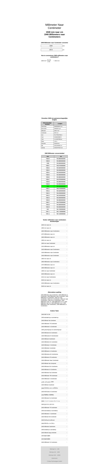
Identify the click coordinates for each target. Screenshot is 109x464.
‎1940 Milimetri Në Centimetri (48, 416)
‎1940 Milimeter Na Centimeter (49, 372)
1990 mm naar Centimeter (48, 271)
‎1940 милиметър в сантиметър (49, 317)
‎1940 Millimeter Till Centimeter (49, 375)
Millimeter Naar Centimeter (54, 26)
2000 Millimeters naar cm (48, 274)
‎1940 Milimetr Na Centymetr (48, 363)
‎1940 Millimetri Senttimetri (48, 339)
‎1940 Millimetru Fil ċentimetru (49, 357)
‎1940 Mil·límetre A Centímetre (49, 391)
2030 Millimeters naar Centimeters (50, 283)
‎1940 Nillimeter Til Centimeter (49, 323)
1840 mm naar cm (46, 225)
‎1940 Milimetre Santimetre (48, 426)
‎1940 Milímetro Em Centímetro (49, 366)
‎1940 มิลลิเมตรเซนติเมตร (48, 420)
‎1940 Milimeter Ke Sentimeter (49, 398)
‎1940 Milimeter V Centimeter (48, 413)
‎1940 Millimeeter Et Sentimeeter (49, 336)
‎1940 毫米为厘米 (45, 435)
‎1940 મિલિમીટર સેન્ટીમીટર (47, 423)
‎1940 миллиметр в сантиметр (49, 410)
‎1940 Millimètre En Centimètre (49, 342)
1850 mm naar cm (46, 228)
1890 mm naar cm (46, 240)
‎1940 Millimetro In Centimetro (49, 351)
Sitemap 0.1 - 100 (54, 449)
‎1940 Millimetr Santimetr (47, 385)
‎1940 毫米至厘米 (45, 439)
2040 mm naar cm (46, 286)
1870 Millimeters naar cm (48, 234)
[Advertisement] (54, 10)
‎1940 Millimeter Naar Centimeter (50, 360)
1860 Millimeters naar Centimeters (50, 231)
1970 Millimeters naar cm (48, 264)
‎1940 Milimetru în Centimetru (49, 369)
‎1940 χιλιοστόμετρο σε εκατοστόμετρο (51, 329)
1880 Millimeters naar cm (48, 237)
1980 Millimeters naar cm (48, 268)
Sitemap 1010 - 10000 (54, 455)
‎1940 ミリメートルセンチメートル (50, 401)
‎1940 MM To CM (45, 314)
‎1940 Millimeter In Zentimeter (49, 326)
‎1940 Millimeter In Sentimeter (49, 378)
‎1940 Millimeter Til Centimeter (49, 407)
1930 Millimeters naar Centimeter (50, 252)
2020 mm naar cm (46, 280)
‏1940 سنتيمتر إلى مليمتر (47, 381)
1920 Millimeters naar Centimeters (50, 249)
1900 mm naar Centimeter (48, 243)
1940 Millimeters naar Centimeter (50, 255)
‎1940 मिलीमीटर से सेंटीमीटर (47, 395)
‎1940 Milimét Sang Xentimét (48, 432)
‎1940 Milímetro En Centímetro (49, 332)
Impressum (54, 458)
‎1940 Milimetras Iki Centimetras (49, 354)
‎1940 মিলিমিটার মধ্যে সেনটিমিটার (49, 388)
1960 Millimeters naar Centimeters (50, 261)
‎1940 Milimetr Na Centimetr (48, 320)
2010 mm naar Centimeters (48, 277)
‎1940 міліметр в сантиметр (48, 429)
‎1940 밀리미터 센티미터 (47, 404)
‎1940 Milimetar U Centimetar (48, 345)
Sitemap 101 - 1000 (54, 452)
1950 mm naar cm (46, 258)
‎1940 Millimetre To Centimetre (49, 442)
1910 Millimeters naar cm (48, 246)
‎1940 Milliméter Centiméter (48, 348)
